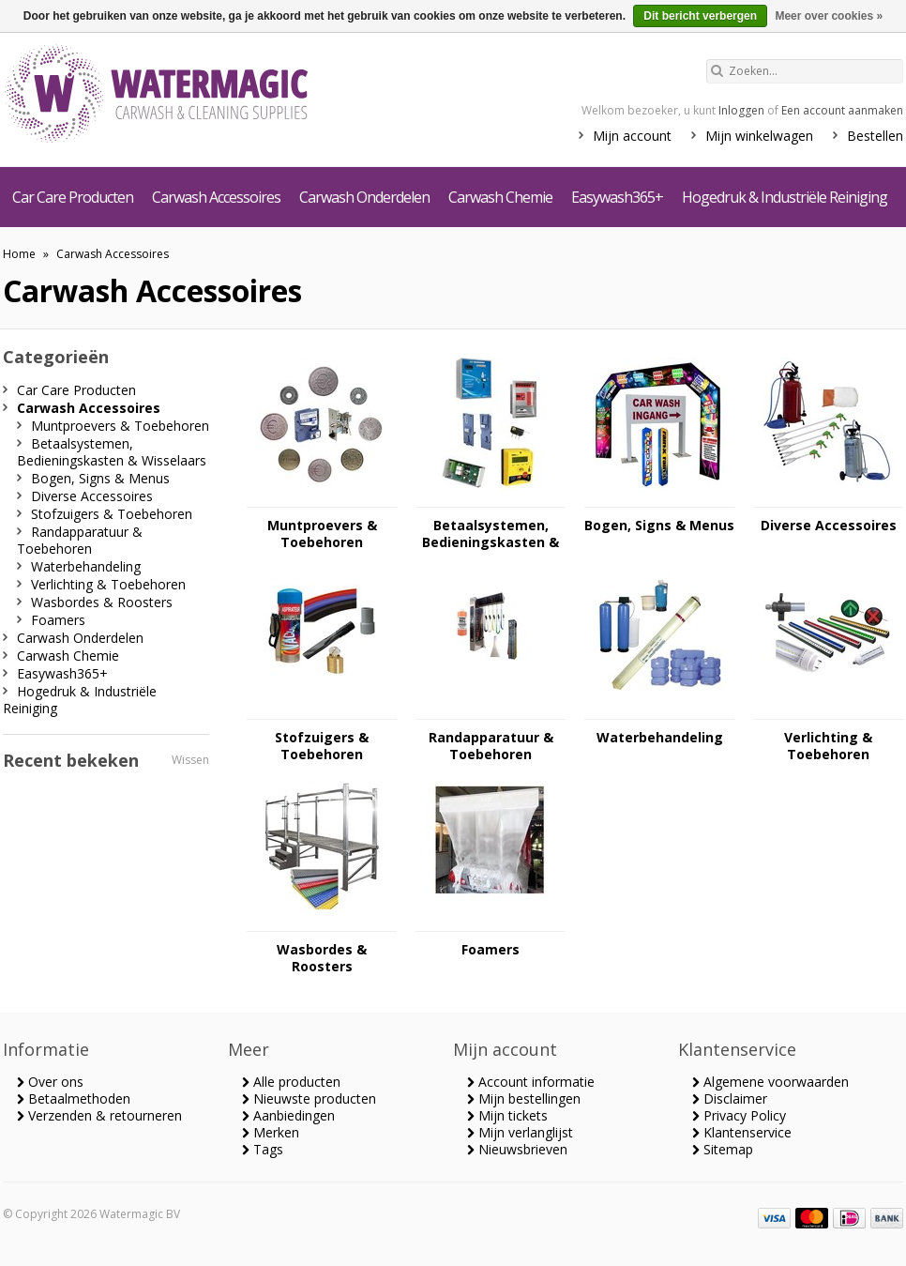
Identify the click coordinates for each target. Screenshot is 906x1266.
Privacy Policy (739, 1115)
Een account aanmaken (842, 110)
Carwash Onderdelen (364, 197)
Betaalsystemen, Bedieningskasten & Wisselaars (490, 534)
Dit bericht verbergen (700, 16)
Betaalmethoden (73, 1098)
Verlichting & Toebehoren (828, 746)
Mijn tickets (507, 1115)
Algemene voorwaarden (770, 1082)
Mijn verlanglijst (520, 1132)
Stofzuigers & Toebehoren (322, 746)
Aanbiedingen (288, 1115)
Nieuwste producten (309, 1098)
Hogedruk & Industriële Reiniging (784, 197)
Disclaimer (729, 1098)
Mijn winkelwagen (759, 136)
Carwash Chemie (500, 197)
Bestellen (875, 136)
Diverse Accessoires (829, 525)
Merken (270, 1132)
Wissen (190, 760)
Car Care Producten (72, 197)
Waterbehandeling (659, 737)
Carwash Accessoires (216, 197)
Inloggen (741, 110)
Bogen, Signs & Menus (659, 525)
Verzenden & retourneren (99, 1115)
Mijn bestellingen (524, 1098)
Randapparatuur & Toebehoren (491, 746)
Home (19, 254)
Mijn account (632, 136)
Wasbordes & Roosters (322, 958)
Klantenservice (742, 1132)
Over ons (50, 1082)
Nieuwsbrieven (517, 1149)
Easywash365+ (617, 197)
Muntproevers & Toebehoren (322, 534)
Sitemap (722, 1149)
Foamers (490, 949)
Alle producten (291, 1082)
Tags (262, 1149)
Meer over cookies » (829, 16)
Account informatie (531, 1082)
